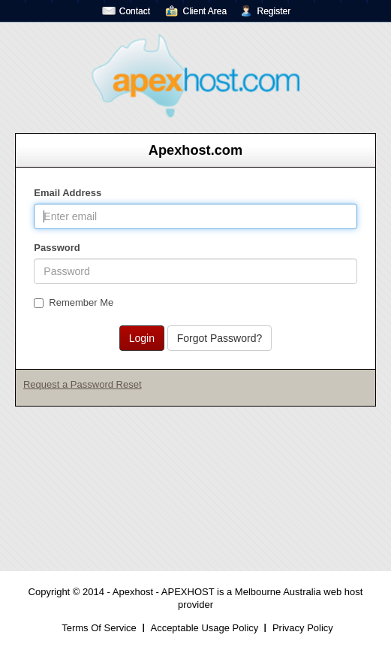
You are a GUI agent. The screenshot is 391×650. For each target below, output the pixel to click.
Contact (134, 11)
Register (274, 11)
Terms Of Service (99, 627)
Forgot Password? (220, 338)
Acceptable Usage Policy (204, 627)
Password (57, 247)
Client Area (204, 11)
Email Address (67, 192)
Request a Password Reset (82, 384)
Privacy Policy (302, 627)
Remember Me (73, 302)
